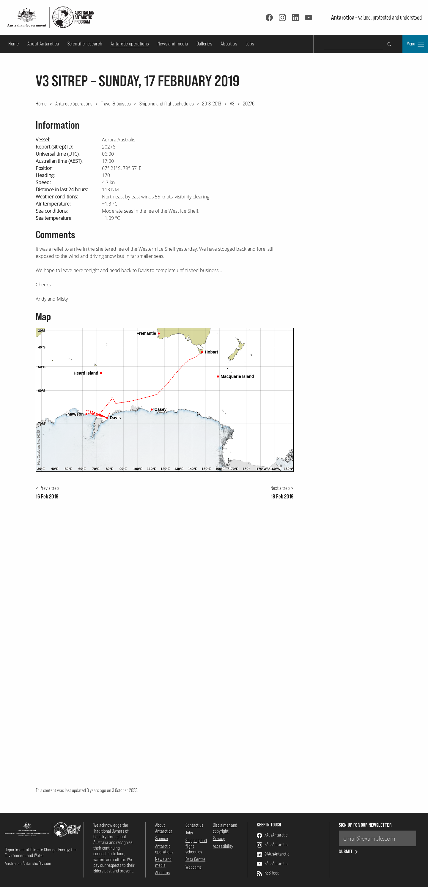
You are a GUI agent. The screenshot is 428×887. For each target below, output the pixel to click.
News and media (173, 43)
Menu (415, 44)
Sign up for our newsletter (365, 825)
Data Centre (195, 859)
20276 (248, 103)
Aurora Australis (118, 139)
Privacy (219, 838)
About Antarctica (43, 43)
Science (161, 838)
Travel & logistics (116, 103)
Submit (349, 851)
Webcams (193, 867)
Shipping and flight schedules (166, 103)
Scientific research (85, 43)
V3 (232, 103)
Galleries (204, 43)
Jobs (250, 43)
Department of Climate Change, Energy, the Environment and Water (41, 852)
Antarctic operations (130, 43)
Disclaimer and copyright (225, 828)
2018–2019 (211, 103)
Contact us (194, 825)
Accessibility (223, 846)
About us (229, 43)
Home (13, 43)
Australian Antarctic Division (28, 863)
